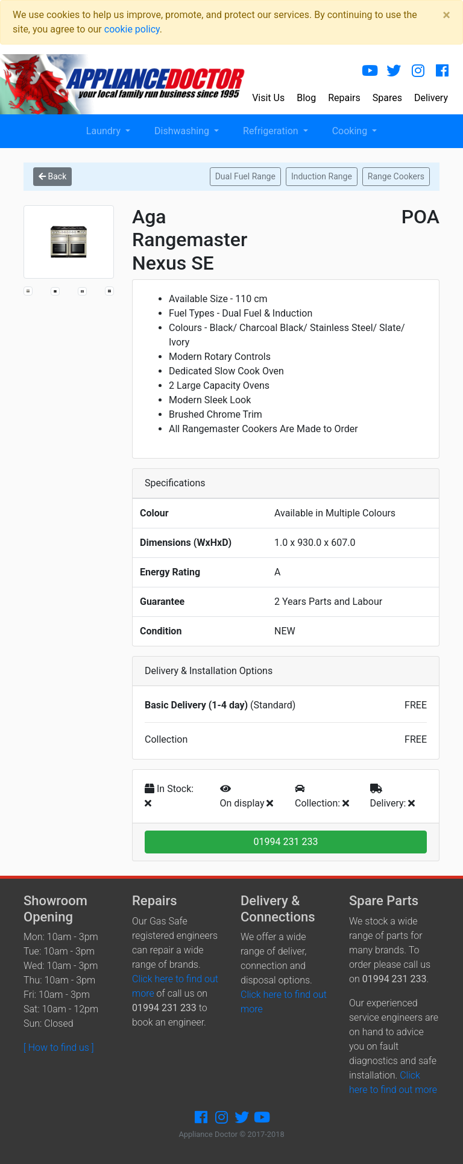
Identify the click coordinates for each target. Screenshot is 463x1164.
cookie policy (132, 29)
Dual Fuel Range (245, 176)
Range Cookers (396, 176)
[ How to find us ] (59, 1047)
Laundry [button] (104, 131)
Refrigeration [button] (272, 131)
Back (52, 176)
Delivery (431, 98)
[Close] (446, 15)
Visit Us (268, 98)
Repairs (344, 98)
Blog (306, 98)
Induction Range (321, 176)
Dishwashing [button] (183, 131)
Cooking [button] (351, 131)
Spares (387, 98)
